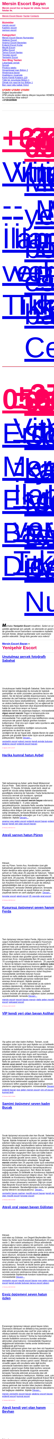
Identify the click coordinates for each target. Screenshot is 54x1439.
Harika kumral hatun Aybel (22, 755)
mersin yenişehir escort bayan (16, 1394)
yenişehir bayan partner (13, 1193)
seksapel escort (16, 1002)
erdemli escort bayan (27, 744)
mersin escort (8, 999)
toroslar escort (9, 896)
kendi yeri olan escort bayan (22, 824)
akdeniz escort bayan (42, 1394)
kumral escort (23, 1396)
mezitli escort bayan (35, 1193)
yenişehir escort (10, 741)
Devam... (27, 738)
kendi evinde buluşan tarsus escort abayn (29, 1283)
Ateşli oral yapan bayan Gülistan (27, 1207)
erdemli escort (9, 1396)
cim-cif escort (46, 1090)
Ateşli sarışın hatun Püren (22, 835)
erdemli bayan (9, 1090)
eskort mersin (24, 741)
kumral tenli (7, 1092)
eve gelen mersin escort (28, 1090)
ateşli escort (22, 896)
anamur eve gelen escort (14, 821)
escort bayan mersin (26, 999)
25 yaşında (34, 896)
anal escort (45, 896)
